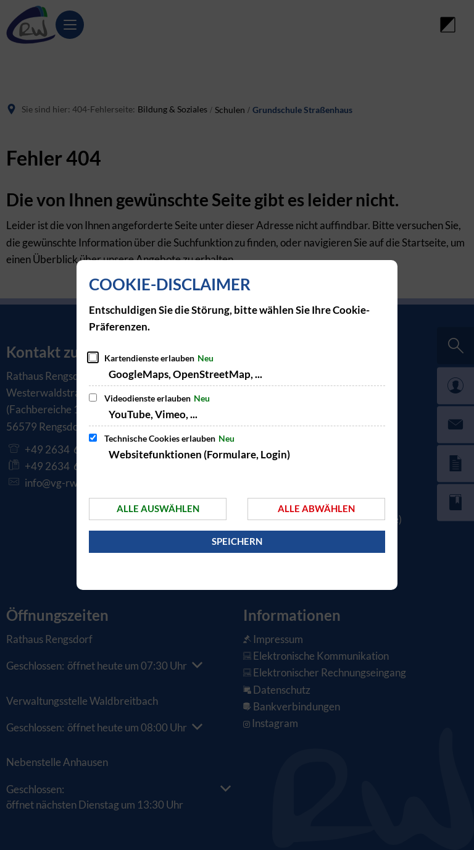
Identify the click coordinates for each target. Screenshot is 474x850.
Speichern (237, 541)
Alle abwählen (316, 508)
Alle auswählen (158, 508)
